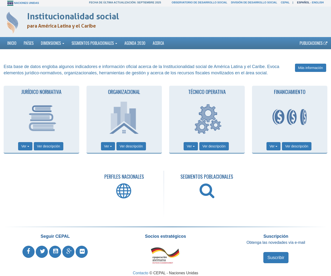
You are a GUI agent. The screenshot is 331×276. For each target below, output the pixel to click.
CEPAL (285, 2)
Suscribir (275, 257)
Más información (310, 68)
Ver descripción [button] (48, 146)
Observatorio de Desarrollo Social (199, 2)
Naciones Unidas (26, 2)
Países (29, 43)
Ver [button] (25, 146)
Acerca (158, 43)
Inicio (11, 43)
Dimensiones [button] (52, 43)
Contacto (140, 273)
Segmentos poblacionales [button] (94, 43)
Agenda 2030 (134, 43)
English (318, 2)
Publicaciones (313, 43)
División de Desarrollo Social (254, 2)
